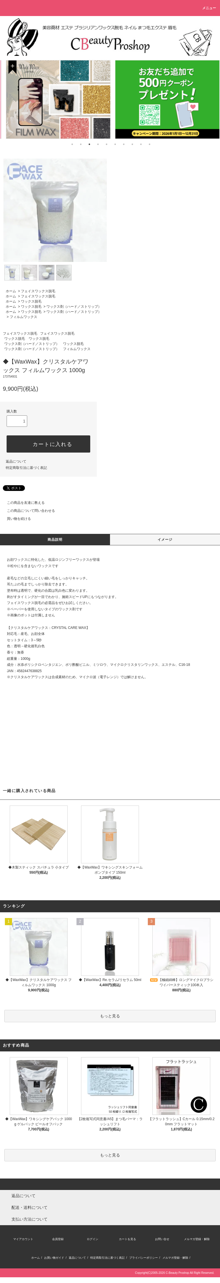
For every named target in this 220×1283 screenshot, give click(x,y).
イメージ (165, 540)
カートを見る (127, 1239)
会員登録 (58, 1239)
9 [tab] (141, 144)
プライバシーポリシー (143, 1257)
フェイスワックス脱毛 (38, 291)
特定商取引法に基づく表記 (26, 468)
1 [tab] (72, 144)
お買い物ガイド (54, 1257)
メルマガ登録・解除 (197, 1239)
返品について (16, 461)
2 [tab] (81, 144)
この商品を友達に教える (22, 503)
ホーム (11, 291)
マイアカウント (23, 1239)
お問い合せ (162, 1239)
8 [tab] (132, 144)
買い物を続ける (15, 519)
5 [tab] (106, 144)
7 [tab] (124, 144)
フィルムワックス (23, 317)
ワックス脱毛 (31, 301)
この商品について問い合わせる (27, 511)
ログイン (92, 1239)
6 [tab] (115, 144)
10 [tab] (149, 144)
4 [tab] (98, 144)
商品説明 (55, 540)
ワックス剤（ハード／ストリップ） (73, 307)
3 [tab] (89, 144)
